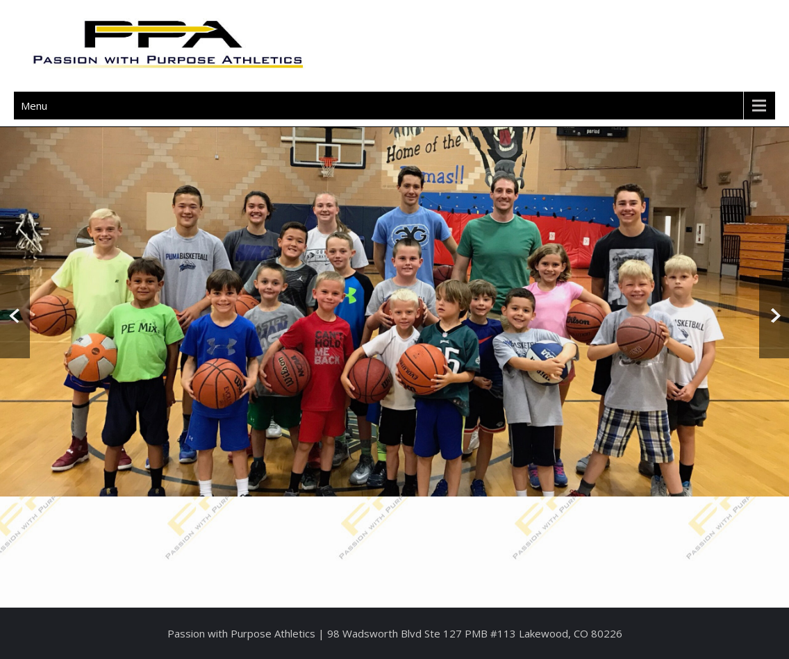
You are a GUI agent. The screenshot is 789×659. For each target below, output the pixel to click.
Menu (34, 105)
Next (774, 316)
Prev (15, 316)
